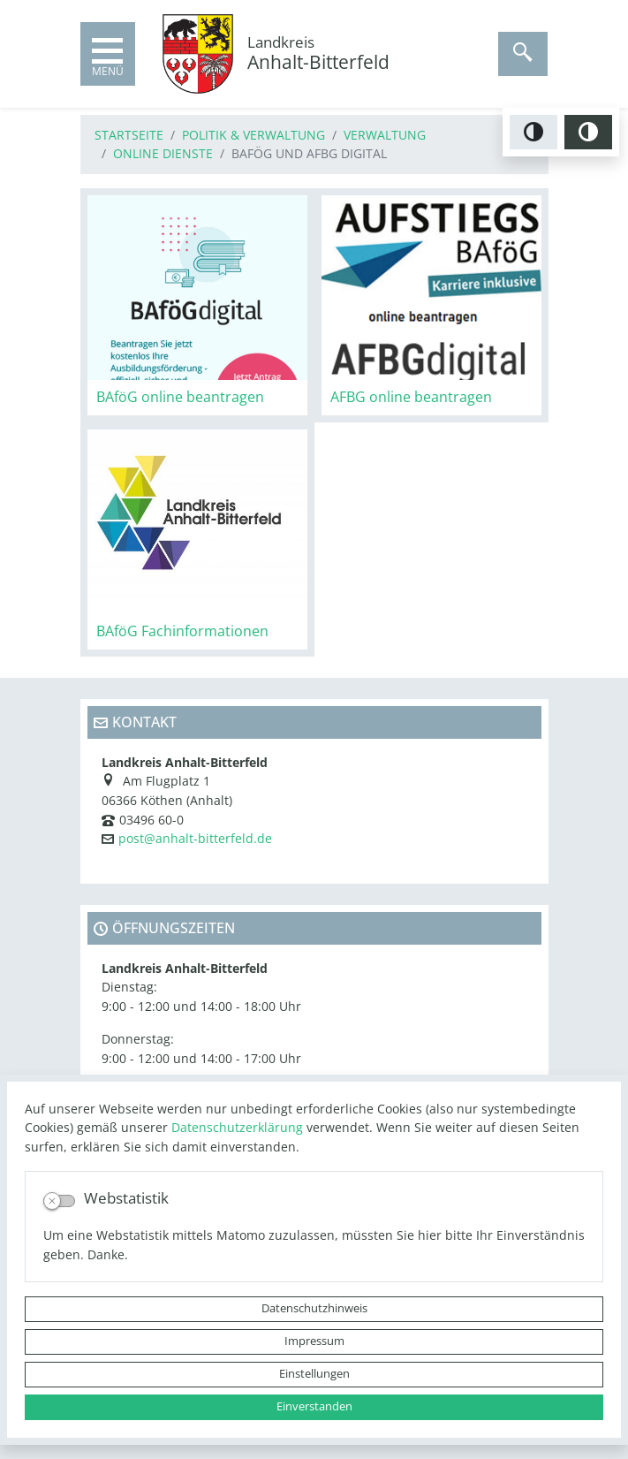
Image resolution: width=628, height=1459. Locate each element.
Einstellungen (314, 1373)
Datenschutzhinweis (314, 1308)
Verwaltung (385, 134)
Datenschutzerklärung (237, 1127)
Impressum (314, 1341)
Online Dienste (163, 153)
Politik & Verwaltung (253, 134)
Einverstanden (314, 1406)
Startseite (129, 134)
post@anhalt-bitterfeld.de (195, 838)
